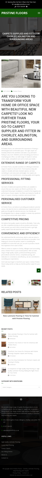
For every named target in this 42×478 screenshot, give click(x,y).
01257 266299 (20, 6)
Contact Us (4, 458)
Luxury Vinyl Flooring (7, 445)
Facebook (21, 399)
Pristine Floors (17, 91)
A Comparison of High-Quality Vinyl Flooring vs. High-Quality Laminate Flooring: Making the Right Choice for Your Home (24, 371)
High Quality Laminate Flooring (10, 442)
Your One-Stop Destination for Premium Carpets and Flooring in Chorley (24, 361)
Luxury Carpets (5, 448)
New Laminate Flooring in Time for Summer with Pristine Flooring (21, 317)
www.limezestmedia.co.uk (24, 475)
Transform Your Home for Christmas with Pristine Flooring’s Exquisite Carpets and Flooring (23, 352)
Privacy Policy (17, 473)
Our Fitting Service (6, 451)
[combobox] (21, 387)
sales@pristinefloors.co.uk (22, 4)
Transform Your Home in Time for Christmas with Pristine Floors (23, 344)
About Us (4, 455)
